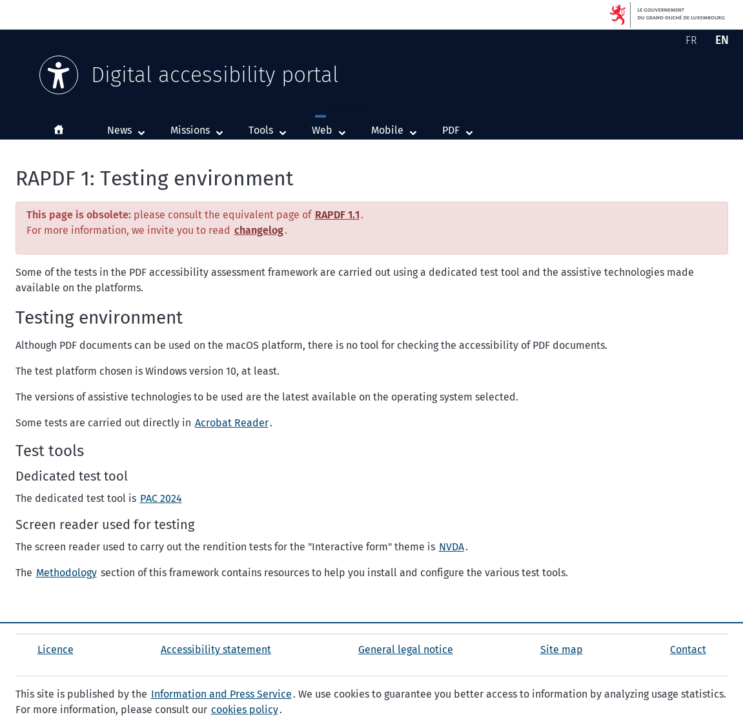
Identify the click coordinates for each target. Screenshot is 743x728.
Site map (561, 649)
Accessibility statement (216, 649)
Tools (261, 130)
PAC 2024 (161, 498)
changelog (258, 230)
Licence (55, 649)
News (119, 130)
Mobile (397, 129)
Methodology (66, 573)
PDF (460, 129)
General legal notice (405, 649)
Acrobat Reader (232, 423)
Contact (688, 649)
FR (694, 42)
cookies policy (244, 709)
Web (332, 129)
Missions (190, 130)
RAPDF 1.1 (337, 215)
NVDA (451, 547)
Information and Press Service (221, 694)
